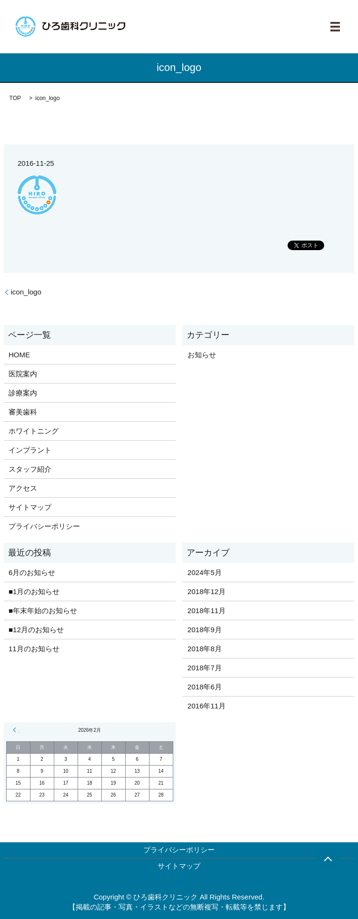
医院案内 (23, 374)
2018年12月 (207, 591)
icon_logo (26, 292)
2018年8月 (205, 649)
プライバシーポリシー (44, 526)
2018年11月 (207, 610)
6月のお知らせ (32, 572)
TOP (15, 98)
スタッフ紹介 (30, 469)
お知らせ (202, 355)
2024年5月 (205, 572)
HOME (19, 355)
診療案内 (23, 393)
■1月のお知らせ (34, 591)
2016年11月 (207, 706)
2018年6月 (205, 687)
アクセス (23, 488)
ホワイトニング (34, 431)
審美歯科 (23, 412)
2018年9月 (205, 630)
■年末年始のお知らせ (43, 610)
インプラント (30, 450)
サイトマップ (30, 507)
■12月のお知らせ (36, 630)
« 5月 (16, 730)
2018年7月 (205, 668)
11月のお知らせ (34, 649)
